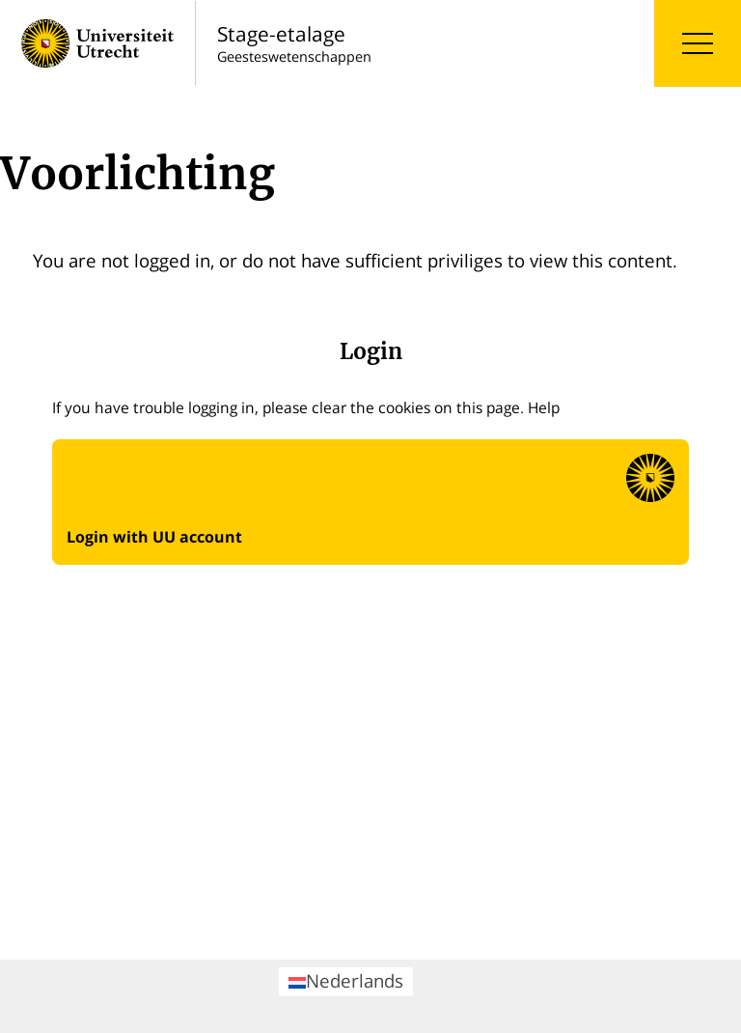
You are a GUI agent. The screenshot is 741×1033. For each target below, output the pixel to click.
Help (544, 407)
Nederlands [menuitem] (345, 980)
